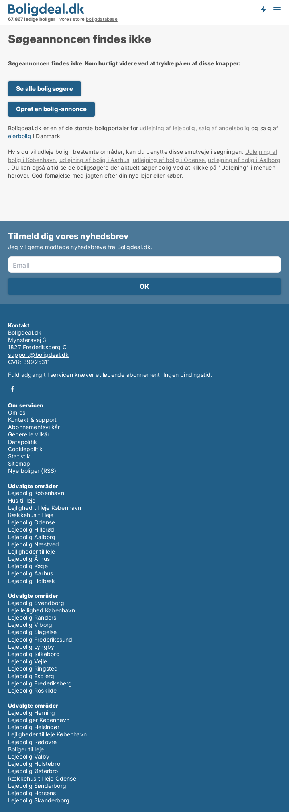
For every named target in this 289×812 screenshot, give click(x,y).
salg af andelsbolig (224, 128)
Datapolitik (22, 441)
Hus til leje (21, 500)
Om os (16, 412)
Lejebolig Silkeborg (34, 653)
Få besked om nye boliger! (262, 9)
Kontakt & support (32, 419)
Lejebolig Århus (29, 558)
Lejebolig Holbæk (31, 580)
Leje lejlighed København (41, 610)
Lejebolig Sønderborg (37, 785)
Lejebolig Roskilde (32, 690)
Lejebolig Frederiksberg (40, 683)
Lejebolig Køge (28, 565)
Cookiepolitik (25, 449)
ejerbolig (19, 136)
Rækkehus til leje (30, 514)
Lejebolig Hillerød (31, 529)
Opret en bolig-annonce (51, 109)
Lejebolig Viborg (30, 624)
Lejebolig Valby (28, 756)
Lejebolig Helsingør (33, 727)
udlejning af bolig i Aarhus (94, 159)
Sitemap (19, 463)
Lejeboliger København (38, 719)
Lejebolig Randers (32, 617)
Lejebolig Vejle (27, 661)
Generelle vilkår (28, 434)
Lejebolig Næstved (33, 544)
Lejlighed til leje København (44, 507)
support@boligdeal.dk (38, 354)
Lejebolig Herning (31, 712)
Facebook (12, 389)
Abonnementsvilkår (34, 426)
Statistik (19, 456)
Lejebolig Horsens (32, 793)
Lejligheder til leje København (47, 734)
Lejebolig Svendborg (36, 602)
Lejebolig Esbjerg (31, 676)
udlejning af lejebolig (167, 128)
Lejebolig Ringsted (33, 668)
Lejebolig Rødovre (32, 741)
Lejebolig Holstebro (34, 763)
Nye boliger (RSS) (32, 470)
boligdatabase (102, 19)
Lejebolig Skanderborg (38, 800)
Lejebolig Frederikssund (40, 639)
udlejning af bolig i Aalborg (244, 159)
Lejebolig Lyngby (31, 646)
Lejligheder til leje (31, 551)
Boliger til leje (26, 749)
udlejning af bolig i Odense (169, 159)
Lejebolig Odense (31, 522)
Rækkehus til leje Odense (42, 778)
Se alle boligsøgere (44, 88)
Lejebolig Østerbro (33, 770)
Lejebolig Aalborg (31, 537)
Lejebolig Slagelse (32, 631)
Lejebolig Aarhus (30, 573)
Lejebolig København (36, 492)
